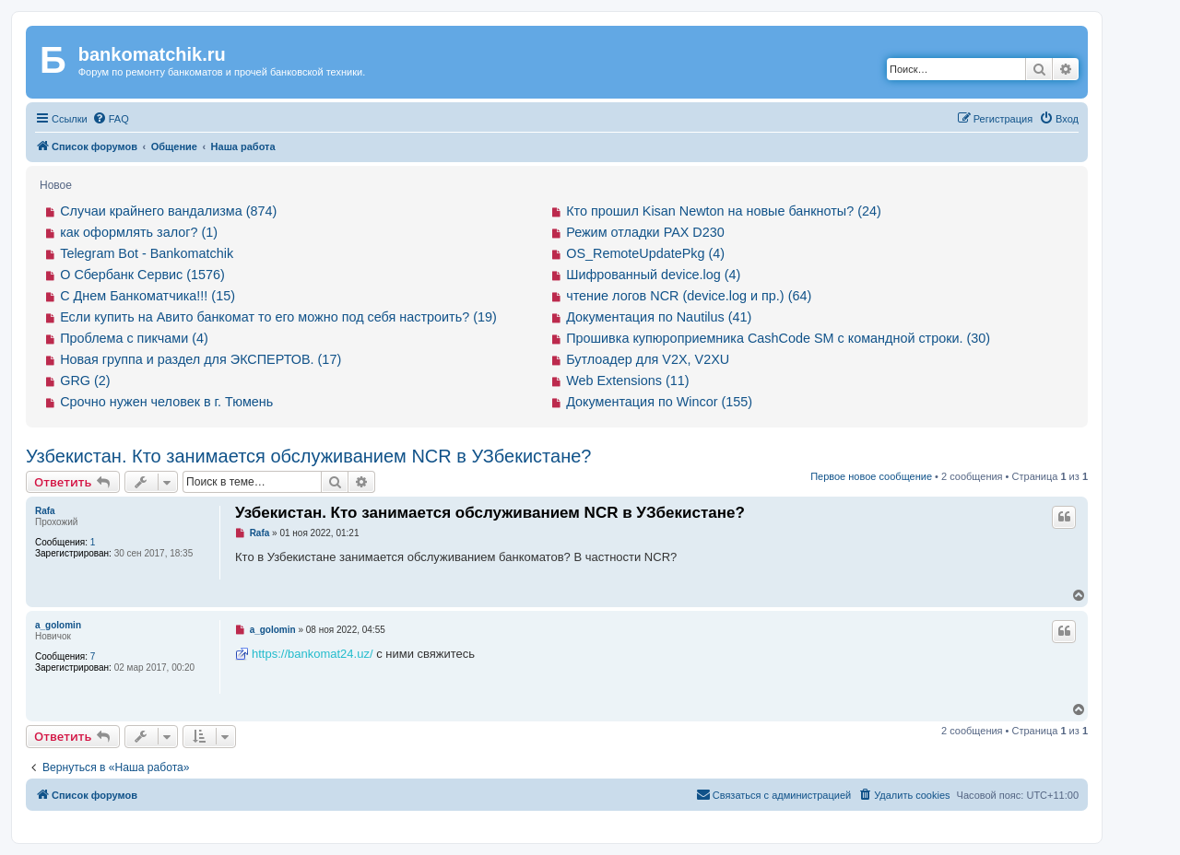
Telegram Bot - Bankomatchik (146, 253)
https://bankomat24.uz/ (312, 654)
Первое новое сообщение (871, 476)
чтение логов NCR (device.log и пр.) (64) (688, 295)
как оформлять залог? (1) (139, 232)
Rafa (45, 511)
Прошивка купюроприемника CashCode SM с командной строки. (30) (778, 338)
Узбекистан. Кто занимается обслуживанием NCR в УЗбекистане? (308, 456)
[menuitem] (110, 119)
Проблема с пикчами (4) (134, 338)
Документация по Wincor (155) (659, 401)
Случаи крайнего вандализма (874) (168, 211)
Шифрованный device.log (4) (653, 274)
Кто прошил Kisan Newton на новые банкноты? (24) (723, 211)
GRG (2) (85, 380)
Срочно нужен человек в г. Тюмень (166, 401)
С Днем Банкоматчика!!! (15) (147, 295)
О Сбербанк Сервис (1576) (142, 274)
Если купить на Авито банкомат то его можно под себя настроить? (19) (278, 317)
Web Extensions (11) (627, 380)
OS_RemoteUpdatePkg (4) (645, 253)
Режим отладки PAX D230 (645, 232)
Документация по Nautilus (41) (658, 317)
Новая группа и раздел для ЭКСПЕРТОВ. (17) (200, 359)
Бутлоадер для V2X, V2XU (647, 359)
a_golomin (58, 625)
